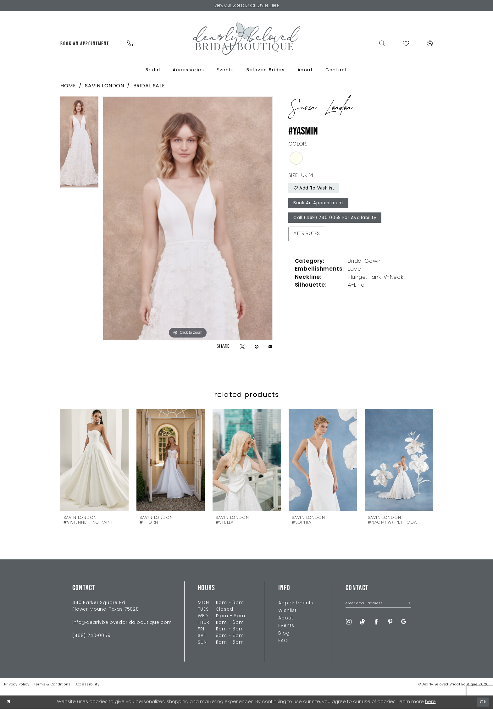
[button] (430, 44)
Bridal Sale (149, 86)
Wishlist (287, 610)
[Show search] (382, 44)
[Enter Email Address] (378, 604)
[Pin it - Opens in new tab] (256, 347)
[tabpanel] (79, 145)
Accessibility (87, 684)
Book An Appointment (320, 204)
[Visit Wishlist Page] (406, 44)
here (430, 702)
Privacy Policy (16, 684)
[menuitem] (85, 44)
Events (286, 626)
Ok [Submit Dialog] (483, 702)
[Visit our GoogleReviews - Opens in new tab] (403, 622)
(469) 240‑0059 (91, 636)
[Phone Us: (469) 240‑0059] (129, 44)
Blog (283, 633)
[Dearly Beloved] (246, 39)
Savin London (104, 86)
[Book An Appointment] (85, 44)
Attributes (306, 235)
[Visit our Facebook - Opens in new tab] (376, 622)
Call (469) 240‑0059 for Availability (336, 219)
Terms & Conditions (52, 684)
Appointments (295, 603)
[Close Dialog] (9, 702)
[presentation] (94, 460)
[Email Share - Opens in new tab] (270, 346)
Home (68, 86)
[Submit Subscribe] (407, 604)
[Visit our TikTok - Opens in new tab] (362, 622)
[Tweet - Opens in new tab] (242, 347)
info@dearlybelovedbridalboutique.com (122, 622)
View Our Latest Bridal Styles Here (246, 6)
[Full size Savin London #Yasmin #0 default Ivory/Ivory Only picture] (187, 218)
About (285, 618)
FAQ (283, 641)
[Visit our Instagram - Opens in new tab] (349, 622)
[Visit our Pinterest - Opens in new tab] (390, 622)
